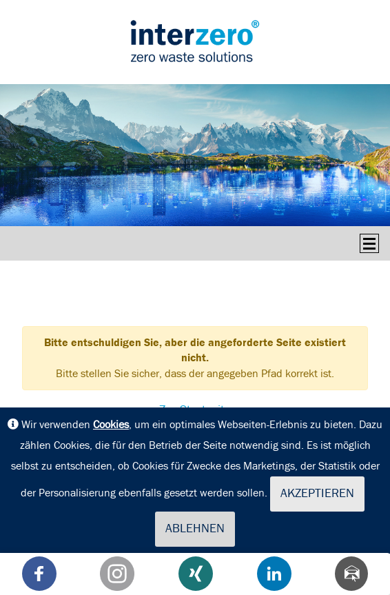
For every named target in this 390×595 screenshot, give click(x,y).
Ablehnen (195, 529)
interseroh (195, 41)
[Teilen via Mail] (351, 573)
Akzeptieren (317, 493)
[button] (39, 573)
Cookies (111, 424)
